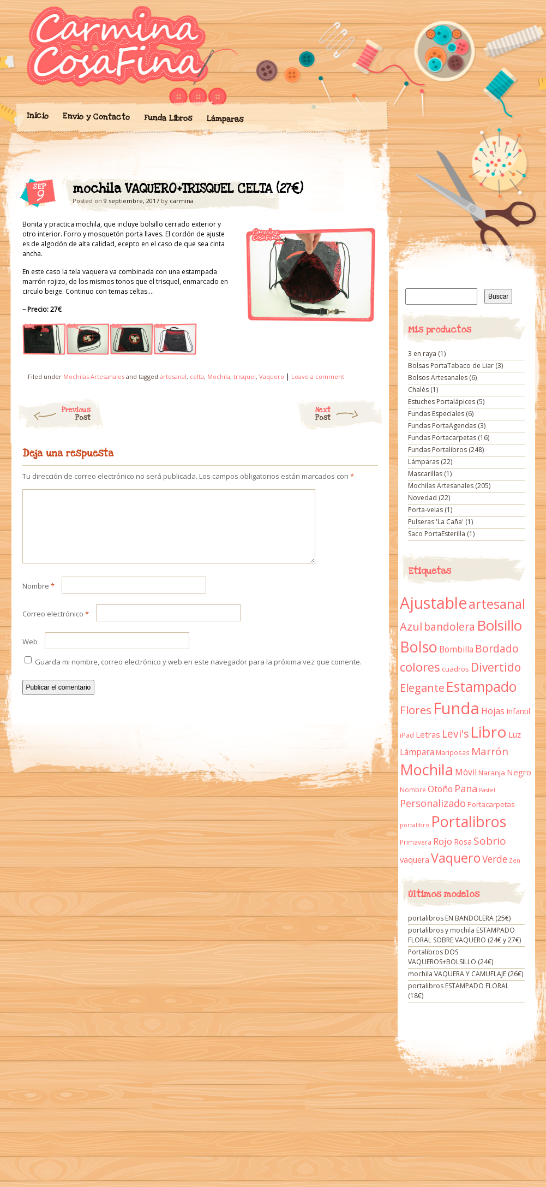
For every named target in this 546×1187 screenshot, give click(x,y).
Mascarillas (425, 473)
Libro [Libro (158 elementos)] (488, 731)
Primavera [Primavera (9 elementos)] (415, 842)
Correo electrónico (55, 627)
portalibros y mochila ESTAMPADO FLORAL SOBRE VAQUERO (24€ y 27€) (464, 935)
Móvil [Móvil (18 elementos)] (466, 772)
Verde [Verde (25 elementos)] (494, 858)
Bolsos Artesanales (437, 377)
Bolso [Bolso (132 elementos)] (418, 647)
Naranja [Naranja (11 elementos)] (491, 773)
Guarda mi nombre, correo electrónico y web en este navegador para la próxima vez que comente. (198, 675)
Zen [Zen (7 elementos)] (514, 860)
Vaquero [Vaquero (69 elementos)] (456, 857)
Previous (54, 414)
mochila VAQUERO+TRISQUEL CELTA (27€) (360, 191)
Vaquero (271, 376)
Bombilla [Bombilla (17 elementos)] (456, 649)
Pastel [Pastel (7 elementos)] (487, 790)
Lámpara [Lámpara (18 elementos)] (417, 752)
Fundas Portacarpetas (442, 437)
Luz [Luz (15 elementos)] (514, 734)
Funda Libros (167, 118)
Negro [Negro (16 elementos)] (519, 772)
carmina (182, 201)
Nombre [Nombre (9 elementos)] (413, 789)
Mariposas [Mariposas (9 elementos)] (453, 752)
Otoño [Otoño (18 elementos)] (440, 789)
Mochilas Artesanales (93, 376)
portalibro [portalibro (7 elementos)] (414, 825)
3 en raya (422, 353)
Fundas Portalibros (437, 449)
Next (349, 414)
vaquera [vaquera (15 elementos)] (414, 859)
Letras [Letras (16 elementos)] (428, 734)
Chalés (418, 389)
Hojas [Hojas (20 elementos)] (493, 711)
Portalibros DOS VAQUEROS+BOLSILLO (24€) (450, 956)
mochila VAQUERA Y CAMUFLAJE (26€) (465, 973)
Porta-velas (425, 509)
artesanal (173, 376)
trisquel (244, 376)
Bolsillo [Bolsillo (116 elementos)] (499, 625)
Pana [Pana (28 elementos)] (465, 788)
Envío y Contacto (95, 116)
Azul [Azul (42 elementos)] (411, 626)
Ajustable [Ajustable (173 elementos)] (433, 602)
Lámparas (224, 119)
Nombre (38, 599)
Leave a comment (317, 376)
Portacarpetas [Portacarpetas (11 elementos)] (491, 804)
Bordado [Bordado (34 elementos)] (497, 649)
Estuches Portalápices (441, 401)
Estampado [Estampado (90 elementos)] (481, 687)
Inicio (37, 115)
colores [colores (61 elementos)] (420, 666)
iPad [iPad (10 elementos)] (407, 735)
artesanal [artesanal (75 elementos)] (497, 604)
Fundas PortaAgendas (442, 425)
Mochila (218, 376)
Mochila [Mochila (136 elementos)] (426, 769)
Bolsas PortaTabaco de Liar (451, 365)
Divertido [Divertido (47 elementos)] (496, 667)
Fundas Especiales (436, 413)
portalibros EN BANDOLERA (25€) (459, 918)
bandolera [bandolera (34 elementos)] (449, 627)
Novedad (422, 497)
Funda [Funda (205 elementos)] (456, 708)
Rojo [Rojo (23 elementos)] (442, 841)
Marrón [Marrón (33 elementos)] (489, 751)
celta (197, 376)
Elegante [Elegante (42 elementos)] (422, 687)
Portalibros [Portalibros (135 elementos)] (468, 821)
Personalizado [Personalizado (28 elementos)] (433, 803)
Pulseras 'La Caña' (436, 521)
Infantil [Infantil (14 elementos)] (518, 711)
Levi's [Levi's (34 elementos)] (455, 734)
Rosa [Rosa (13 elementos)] (463, 841)
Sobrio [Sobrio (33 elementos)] (489, 841)
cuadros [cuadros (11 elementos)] (455, 669)
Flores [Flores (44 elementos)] (415, 709)
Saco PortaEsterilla (436, 533)
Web (30, 655)
